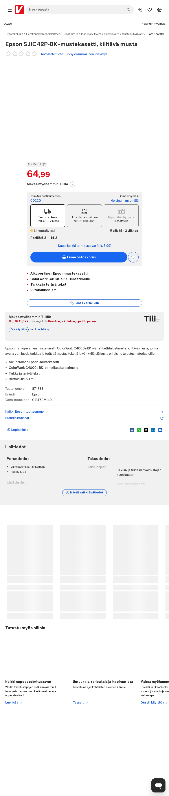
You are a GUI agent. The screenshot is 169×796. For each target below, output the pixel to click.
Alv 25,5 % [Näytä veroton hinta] (37, 164)
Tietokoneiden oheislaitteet (43, 34)
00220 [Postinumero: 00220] (8, 23)
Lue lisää (13, 703)
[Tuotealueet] (9, 9)
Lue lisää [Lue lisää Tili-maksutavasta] (42, 329)
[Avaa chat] (158, 785)
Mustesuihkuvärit (132, 34)
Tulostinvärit (111, 34)
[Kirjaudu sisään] (140, 9)
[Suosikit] (149, 9)
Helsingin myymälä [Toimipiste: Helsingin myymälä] (124, 200)
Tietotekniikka (14, 34)
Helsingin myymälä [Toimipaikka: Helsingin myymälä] (153, 23)
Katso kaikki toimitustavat (84, 246)
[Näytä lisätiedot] (84, 492)
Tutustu (80, 703)
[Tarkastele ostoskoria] (159, 9)
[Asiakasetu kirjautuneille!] (133, 257)
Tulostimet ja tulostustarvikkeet (81, 34)
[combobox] (80, 9)
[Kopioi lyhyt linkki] (67, 430)
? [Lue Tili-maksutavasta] (72, 184)
